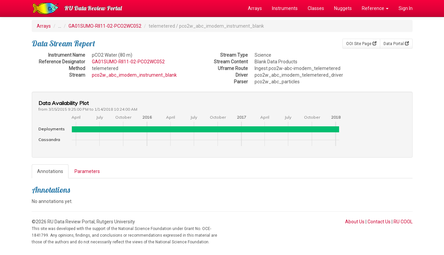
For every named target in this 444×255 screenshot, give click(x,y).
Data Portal (396, 43)
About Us (354, 221)
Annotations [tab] (50, 171)
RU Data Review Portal (93, 8)
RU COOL (403, 221)
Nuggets (343, 8)
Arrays (255, 8)
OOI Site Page (361, 43)
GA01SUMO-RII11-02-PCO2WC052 (104, 26)
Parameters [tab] (87, 171)
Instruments (285, 8)
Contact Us (379, 221)
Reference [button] (375, 8)
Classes (316, 8)
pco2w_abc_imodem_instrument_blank (134, 75)
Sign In (406, 8)
